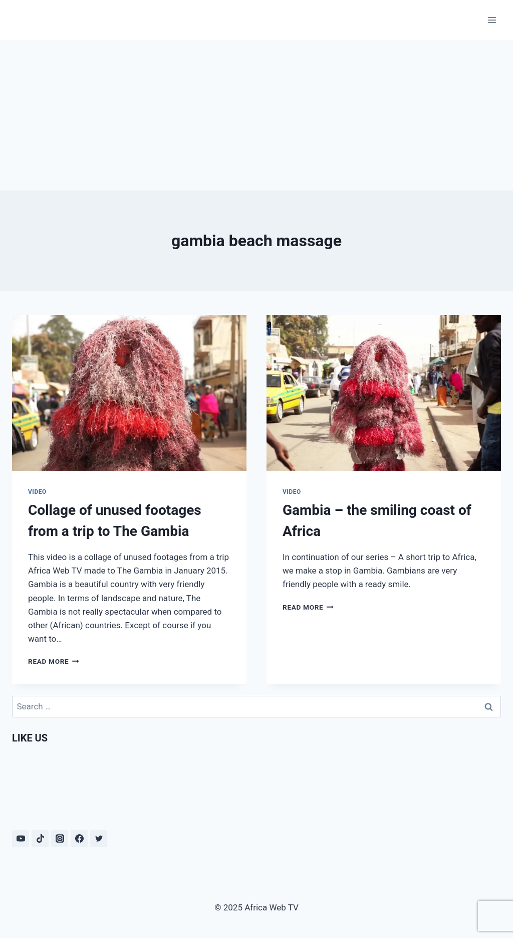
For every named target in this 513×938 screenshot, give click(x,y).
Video (37, 491)
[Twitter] (98, 838)
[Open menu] (491, 20)
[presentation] (129, 393)
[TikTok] (40, 838)
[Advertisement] (256, 115)
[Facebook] (79, 838)
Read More (53, 661)
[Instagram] (59, 838)
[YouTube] (20, 838)
